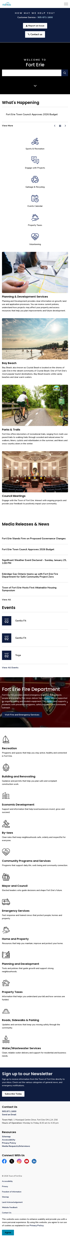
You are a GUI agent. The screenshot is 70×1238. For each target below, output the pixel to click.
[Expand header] (66, 4)
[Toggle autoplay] (60, 126)
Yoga (18, 655)
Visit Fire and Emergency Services (22, 714)
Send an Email (9, 1114)
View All (6, 599)
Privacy (5, 1186)
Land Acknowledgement (12, 1202)
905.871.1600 (9, 1111)
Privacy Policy (37, 1225)
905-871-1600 (45, 17)
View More (7, 125)
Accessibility (8, 1139)
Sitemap (6, 1136)
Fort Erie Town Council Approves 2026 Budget (28, 549)
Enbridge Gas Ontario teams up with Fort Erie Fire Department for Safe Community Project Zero (30, 575)
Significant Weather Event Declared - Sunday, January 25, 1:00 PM (34, 562)
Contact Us (6, 1213)
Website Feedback (9, 1207)
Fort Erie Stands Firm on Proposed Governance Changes (33, 114)
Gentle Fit (20, 620)
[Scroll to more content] (35, 86)
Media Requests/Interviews (16, 1146)
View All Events (10, 667)
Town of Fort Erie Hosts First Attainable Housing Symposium (29, 589)
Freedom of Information (11, 1192)
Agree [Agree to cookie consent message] (8, 1232)
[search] (35, 73)
